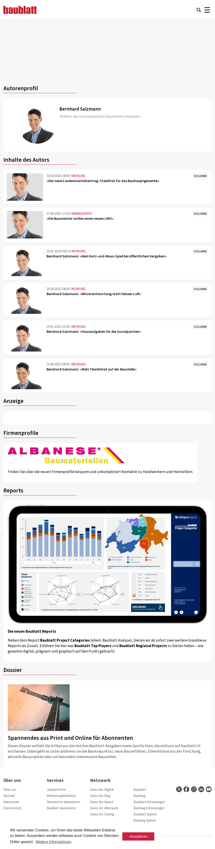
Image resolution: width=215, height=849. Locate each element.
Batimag (139, 795)
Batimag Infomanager (149, 808)
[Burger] (207, 9)
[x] (179, 789)
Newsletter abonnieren (63, 802)
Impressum (11, 802)
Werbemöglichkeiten (61, 795)
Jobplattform (56, 789)
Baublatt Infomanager (149, 802)
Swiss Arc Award (101, 802)
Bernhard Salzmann (80, 109)
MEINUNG (78, 176)
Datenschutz (12, 808)
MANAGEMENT (81, 213)
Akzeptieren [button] (138, 836)
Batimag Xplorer (145, 820)
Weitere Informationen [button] (53, 842)
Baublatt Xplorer (145, 814)
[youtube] (209, 789)
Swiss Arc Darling (102, 814)
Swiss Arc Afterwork (104, 808)
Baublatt (140, 789)
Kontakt (9, 795)
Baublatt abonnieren (61, 808)
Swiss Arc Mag (100, 795)
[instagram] (194, 789)
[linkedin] (201, 789)
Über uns (9, 789)
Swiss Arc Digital (101, 789)
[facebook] (186, 789)
